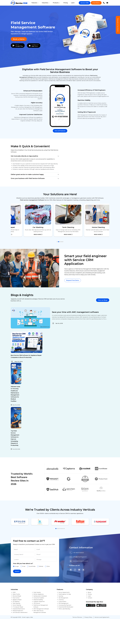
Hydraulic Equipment (39, 601)
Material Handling (38, 599)
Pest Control (16, 598)
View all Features (60, 130)
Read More (30, 234)
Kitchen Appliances (38, 594)
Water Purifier (16, 594)
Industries (46, 2)
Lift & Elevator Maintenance (20, 612)
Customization (62, 601)
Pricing (65, 2)
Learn (73, 2)
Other (48, 566)
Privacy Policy (88, 617)
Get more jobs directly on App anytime (24, 156)
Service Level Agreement (102, 617)
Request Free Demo (72, 280)
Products (56, 2)
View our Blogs (102, 300)
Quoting (61, 596)
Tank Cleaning (16, 603)
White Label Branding (64, 608)
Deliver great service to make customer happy (27, 174)
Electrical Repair (17, 596)
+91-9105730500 (78, 553)
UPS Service (36, 603)
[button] (57, 241)
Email (23, 566)
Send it (17, 571)
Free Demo (96, 3)
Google (17, 566)
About (89, 592)
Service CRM (85, 3)
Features (35, 2)
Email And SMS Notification (66, 607)
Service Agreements (64, 592)
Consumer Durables (38, 598)
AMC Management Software (41, 608)
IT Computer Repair (18, 607)
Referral (41, 566)
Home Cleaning (17, 605)
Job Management (63, 598)
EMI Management (63, 603)
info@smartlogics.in (80, 557)
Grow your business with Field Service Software (28, 178)
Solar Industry (37, 592)
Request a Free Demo (118, 25)
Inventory (61, 599)
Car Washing (16, 601)
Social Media (32, 566)
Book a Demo (18, 39)
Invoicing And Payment (65, 605)
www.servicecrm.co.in (80, 561)
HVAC (14, 592)
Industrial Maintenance (19, 608)
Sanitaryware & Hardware (40, 596)
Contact (90, 598)
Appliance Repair (17, 599)
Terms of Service (77, 617)
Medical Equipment (18, 610)
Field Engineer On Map (65, 594)
